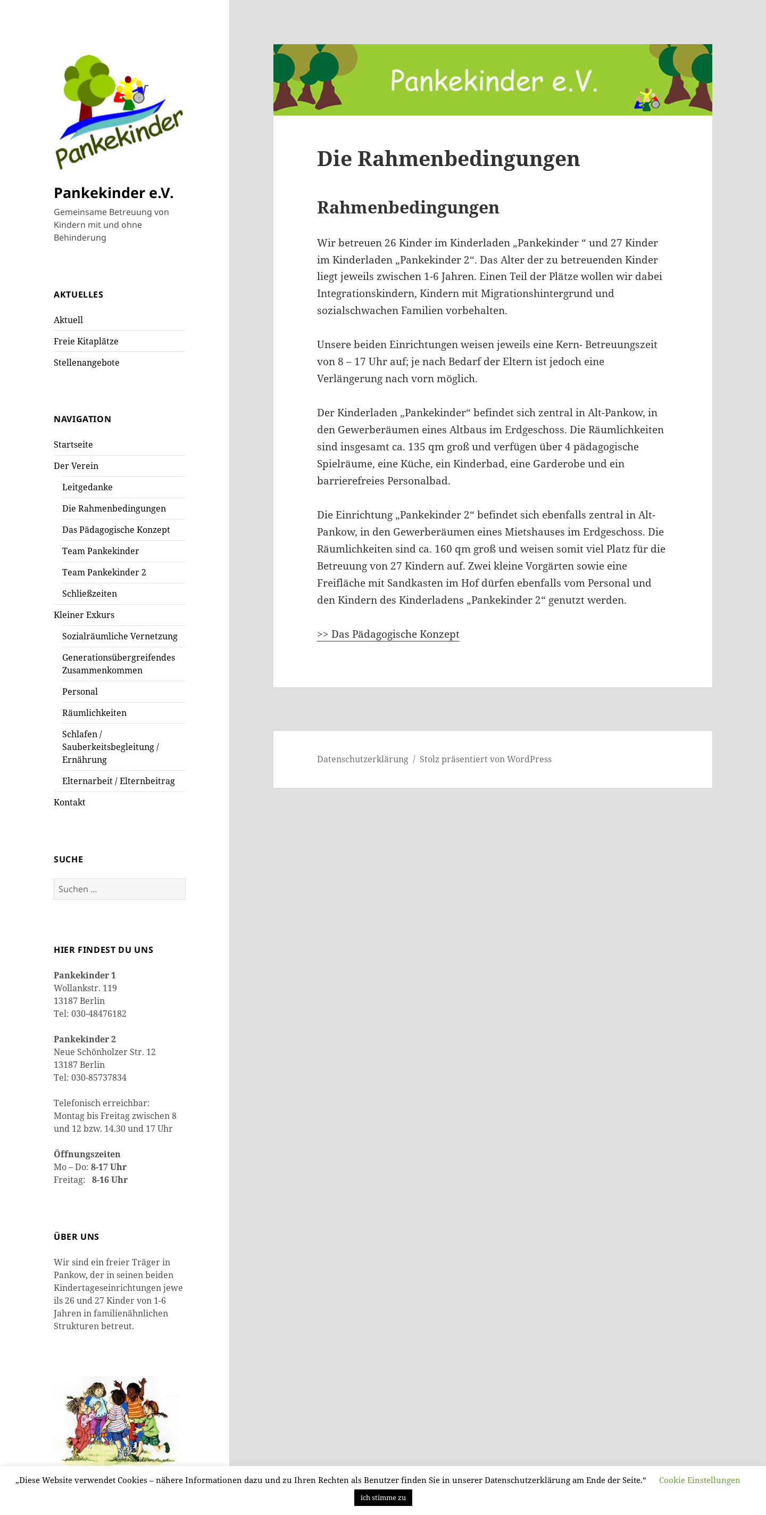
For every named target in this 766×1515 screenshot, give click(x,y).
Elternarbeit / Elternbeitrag (118, 781)
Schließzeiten (89, 593)
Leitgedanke (87, 487)
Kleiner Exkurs (84, 615)
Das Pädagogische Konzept (116, 530)
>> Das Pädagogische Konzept (388, 634)
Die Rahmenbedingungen (114, 508)
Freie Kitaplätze (86, 341)
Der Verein (76, 466)
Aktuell (68, 320)
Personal (80, 691)
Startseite (73, 444)
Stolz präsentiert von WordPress (486, 759)
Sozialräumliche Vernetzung (120, 636)
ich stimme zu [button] (383, 1497)
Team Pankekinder (100, 551)
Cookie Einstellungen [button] (699, 1480)
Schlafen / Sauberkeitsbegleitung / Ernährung (110, 746)
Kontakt (70, 802)
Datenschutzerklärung (363, 759)
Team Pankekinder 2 (104, 572)
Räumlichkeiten (94, 713)
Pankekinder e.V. (114, 192)
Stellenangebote (87, 362)
